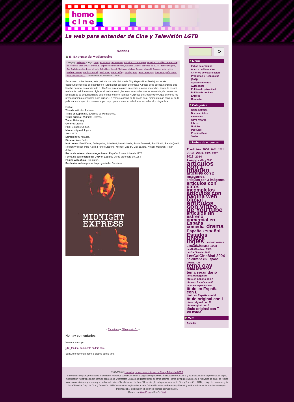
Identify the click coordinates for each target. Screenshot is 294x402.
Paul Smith (105, 72)
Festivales (197, 116)
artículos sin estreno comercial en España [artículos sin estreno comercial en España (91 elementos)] (201, 218)
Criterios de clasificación (205, 72)
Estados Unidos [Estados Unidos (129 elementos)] (197, 236)
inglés (82, 69)
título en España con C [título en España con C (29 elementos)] (200, 282)
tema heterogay (146, 72)
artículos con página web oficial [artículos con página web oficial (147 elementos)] (204, 196)
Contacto (196, 99)
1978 (96, 62)
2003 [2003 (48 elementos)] (190, 152)
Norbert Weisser (74, 72)
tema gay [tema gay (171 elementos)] (199, 265)
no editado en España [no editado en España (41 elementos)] (202, 259)
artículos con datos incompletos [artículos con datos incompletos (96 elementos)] (201, 187)
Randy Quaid (131, 72)
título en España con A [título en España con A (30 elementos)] (200, 279)
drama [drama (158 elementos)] (214, 226)
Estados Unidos (133, 65)
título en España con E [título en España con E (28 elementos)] (199, 285)
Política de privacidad (203, 89)
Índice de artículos (201, 66)
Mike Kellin (167, 69)
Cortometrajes (199, 110)
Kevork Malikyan (119, 69)
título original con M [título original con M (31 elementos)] (199, 302)
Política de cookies (202, 92)
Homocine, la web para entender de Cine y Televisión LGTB (154, 372)
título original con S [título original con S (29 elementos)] (198, 305)
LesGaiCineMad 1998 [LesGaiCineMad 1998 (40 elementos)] (202, 246)
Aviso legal (197, 86)
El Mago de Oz (130, 329)
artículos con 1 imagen (135, 62)
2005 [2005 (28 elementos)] (207, 153)
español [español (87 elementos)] (211, 230)
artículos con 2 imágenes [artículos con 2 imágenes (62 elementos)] (200, 175)
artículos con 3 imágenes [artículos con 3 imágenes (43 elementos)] (206, 180)
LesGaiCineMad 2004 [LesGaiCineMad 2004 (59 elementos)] (206, 255)
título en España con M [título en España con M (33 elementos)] (201, 295)
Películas (196, 129)
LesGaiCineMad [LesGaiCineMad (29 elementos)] (215, 242)
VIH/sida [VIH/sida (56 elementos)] (194, 312)
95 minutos (105, 62)
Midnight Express (152, 69)
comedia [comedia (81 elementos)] (196, 226)
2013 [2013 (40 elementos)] (190, 156)
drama (94, 65)
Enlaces (195, 95)
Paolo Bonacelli (90, 72)
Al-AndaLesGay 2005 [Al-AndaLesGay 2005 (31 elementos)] (199, 160)
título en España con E (166, 72)
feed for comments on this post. (85, 348)
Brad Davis (84, 65)
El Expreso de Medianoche (90, 56)
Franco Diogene (167, 65)
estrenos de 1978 (150, 65)
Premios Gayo (199, 133)
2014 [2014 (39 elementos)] (198, 156)
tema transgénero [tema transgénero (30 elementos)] (197, 275)
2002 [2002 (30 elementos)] (221, 149)
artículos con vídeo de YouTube (162, 62)
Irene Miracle (92, 69)
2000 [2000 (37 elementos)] (206, 149)
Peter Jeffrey (117, 72)
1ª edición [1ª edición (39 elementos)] (194, 149)
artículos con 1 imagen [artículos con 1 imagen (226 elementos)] (200, 167)
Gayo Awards (199, 119)
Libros (195, 123)
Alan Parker (117, 62)
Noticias (196, 126)
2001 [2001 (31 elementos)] (213, 149)
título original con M (76, 75)
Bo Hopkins (72, 65)
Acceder (191, 323)
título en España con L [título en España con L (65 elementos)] (202, 290)
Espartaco (113, 329)
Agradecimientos (201, 82)
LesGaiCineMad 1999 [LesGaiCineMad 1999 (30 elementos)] (199, 249)
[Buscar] (219, 51)
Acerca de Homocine (203, 69)
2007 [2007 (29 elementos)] (215, 153)
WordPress (145, 392)
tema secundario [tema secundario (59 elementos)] (202, 272)
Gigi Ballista (72, 69)
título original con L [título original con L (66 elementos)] (205, 299)
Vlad (164, 392)
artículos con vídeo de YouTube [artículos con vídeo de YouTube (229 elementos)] (205, 206)
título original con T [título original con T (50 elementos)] (203, 308)
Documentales (199, 113)
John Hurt (105, 69)
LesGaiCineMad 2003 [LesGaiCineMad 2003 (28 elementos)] (198, 252)
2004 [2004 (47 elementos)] (199, 152)
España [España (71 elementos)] (194, 231)
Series (194, 136)
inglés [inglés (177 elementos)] (195, 241)
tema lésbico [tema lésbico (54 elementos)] (198, 269)
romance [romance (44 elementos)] (193, 262)
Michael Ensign (135, 69)
